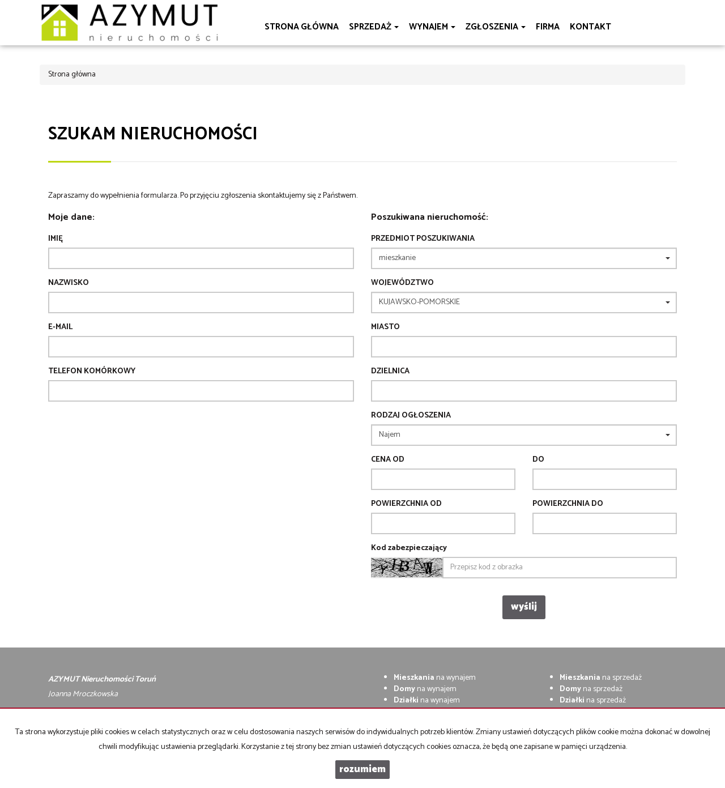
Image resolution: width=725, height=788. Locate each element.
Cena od (387, 460)
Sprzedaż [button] (374, 27)
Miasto (385, 327)
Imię (55, 239)
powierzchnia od (406, 504)
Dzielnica (390, 371)
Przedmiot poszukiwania (423, 239)
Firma (548, 27)
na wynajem (435, 677)
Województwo (402, 283)
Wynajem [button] (432, 27)
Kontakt (590, 27)
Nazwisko (68, 283)
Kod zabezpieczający (409, 548)
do (538, 460)
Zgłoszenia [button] (496, 27)
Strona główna (302, 27)
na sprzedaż (601, 677)
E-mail (60, 327)
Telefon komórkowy (91, 371)
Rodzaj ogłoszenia (411, 415)
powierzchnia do (567, 504)
